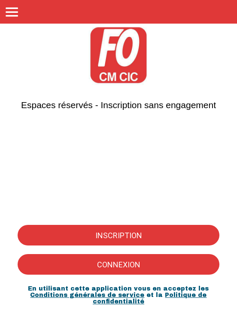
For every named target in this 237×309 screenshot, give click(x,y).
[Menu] (12, 12)
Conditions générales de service (87, 295)
